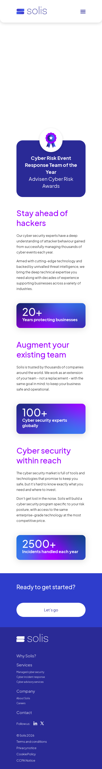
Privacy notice (26, 748)
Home (20, 29)
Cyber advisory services (30, 681)
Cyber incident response (30, 676)
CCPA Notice (25, 760)
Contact (24, 712)
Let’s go (51, 609)
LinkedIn (35, 723)
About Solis (23, 698)
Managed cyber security (30, 672)
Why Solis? (33, 29)
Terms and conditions (31, 741)
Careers (21, 703)
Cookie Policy (26, 754)
